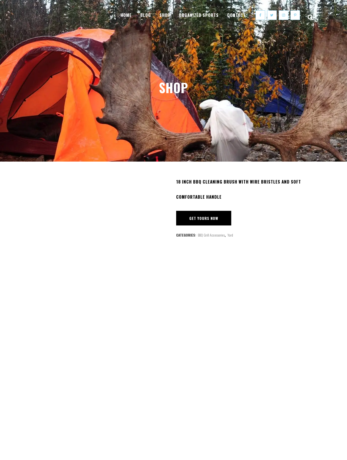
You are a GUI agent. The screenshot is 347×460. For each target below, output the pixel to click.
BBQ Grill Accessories (211, 235)
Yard (230, 235)
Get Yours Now (203, 218)
